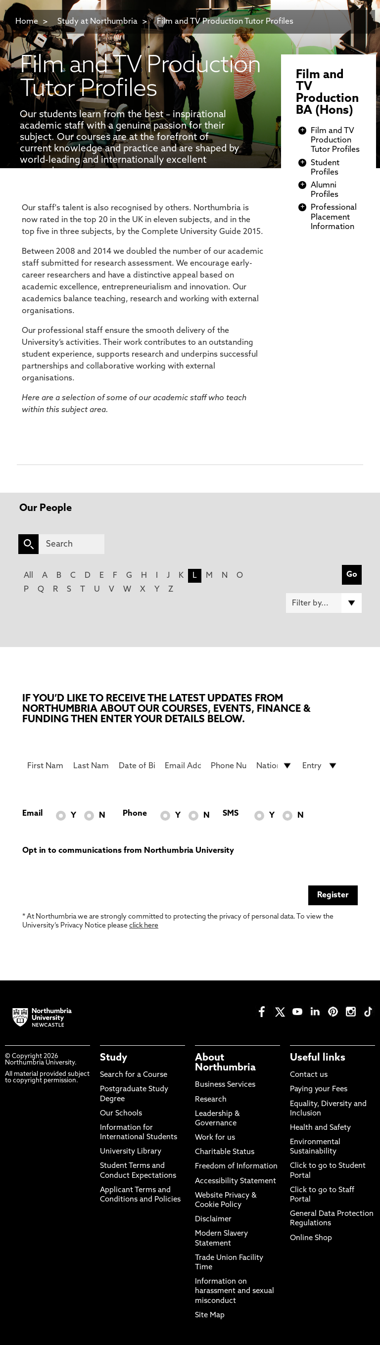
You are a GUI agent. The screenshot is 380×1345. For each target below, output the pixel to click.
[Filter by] (324, 603)
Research (211, 1100)
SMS (230, 814)
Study (113, 1058)
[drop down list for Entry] (320, 766)
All (28, 576)
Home (26, 22)
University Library (130, 1152)
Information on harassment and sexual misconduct (234, 1291)
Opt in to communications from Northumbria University (128, 851)
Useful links (317, 1058)
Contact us (309, 1075)
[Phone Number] (229, 766)
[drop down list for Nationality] (274, 766)
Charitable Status (224, 1152)
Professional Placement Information (334, 217)
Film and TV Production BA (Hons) (327, 93)
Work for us (215, 1138)
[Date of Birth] (137, 766)
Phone (135, 814)
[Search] (71, 544)
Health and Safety (320, 1128)
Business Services (225, 1085)
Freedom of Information (236, 1166)
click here (143, 925)
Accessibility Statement (235, 1181)
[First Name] (45, 766)
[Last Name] (91, 766)
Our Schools (121, 1113)
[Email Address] (183, 766)
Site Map (210, 1315)
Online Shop (311, 1238)
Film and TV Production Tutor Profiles (225, 22)
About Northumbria (225, 1063)
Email (32, 814)
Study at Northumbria (97, 22)
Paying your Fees (318, 1089)
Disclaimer (213, 1219)
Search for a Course (133, 1075)
